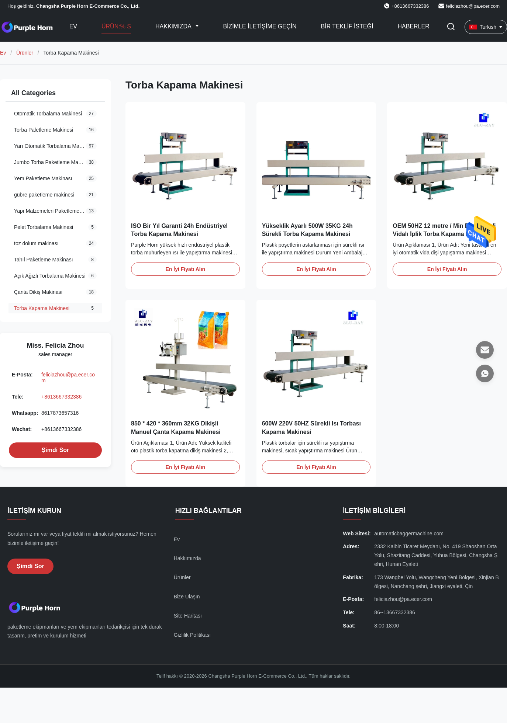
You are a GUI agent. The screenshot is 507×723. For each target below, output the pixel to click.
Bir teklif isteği (347, 26)
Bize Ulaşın (187, 596)
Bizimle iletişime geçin (259, 26)
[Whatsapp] (485, 373)
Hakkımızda (174, 26)
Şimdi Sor (55, 450)
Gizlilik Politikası (192, 635)
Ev (73, 26)
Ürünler (24, 53)
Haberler (414, 26)
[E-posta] (485, 350)
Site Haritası (188, 616)
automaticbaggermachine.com (409, 533)
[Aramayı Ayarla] (451, 27)
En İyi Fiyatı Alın (186, 269)
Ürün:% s (116, 26)
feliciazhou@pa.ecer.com (473, 6)
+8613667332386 (61, 397)
